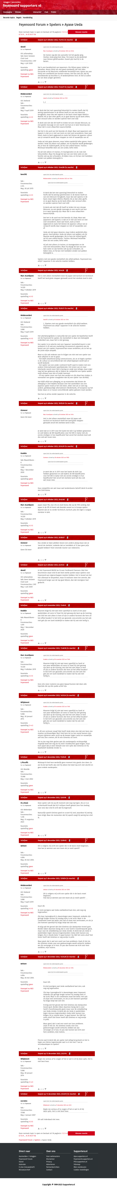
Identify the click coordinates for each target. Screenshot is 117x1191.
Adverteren (50, 1164)
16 (31, 34)
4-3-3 (31, 117)
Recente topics (9, 18)
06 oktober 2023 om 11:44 (65, 178)
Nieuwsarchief (24, 1170)
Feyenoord (28, 49)
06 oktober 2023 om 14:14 (66, 414)
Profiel (53, 12)
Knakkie (24, 453)
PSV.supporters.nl (80, 1162)
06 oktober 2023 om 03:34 (66, 51)
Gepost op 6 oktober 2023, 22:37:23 (51, 565)
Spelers (55, 25)
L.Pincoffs (24, 762)
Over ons (50, 1151)
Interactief (37, 12)
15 (28, 34)
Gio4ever (24, 410)
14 (26, 34)
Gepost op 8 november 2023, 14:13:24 (52, 695)
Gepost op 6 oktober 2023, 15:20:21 (51, 308)
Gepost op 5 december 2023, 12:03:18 (52, 798)
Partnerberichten (52, 1167)
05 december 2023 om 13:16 (65, 968)
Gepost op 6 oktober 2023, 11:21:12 (51, 40)
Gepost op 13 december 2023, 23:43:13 (52, 1094)
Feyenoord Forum (32, 25)
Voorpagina (7, 12)
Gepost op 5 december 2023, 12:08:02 (52, 840)
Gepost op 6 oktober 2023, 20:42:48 (51, 500)
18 (35, 34)
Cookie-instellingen (81, 1170)
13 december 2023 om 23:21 (63, 1105)
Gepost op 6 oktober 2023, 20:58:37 (51, 538)
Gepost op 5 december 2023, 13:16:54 (52, 878)
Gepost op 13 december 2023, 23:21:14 (52, 1054)
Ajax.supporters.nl (81, 1156)
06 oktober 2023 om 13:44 (61, 319)
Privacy (49, 1162)
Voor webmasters (53, 1156)
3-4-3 (31, 725)
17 (33, 34)
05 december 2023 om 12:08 (62, 889)
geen (31, 70)
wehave (24, 846)
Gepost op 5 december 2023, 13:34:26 (52, 957)
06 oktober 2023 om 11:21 (60, 98)
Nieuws (18, 12)
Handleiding (27, 18)
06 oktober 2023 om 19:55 (62, 457)
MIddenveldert (26, 94)
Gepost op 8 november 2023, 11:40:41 (52, 605)
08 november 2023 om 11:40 (62, 659)
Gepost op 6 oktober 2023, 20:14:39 (51, 446)
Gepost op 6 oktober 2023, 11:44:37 (51, 87)
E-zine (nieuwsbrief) (27, 1167)
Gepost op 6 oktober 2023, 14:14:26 (51, 270)
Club (46, 12)
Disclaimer (50, 1159)
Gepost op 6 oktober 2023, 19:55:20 (51, 403)
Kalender (22, 1164)
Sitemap (77, 1164)
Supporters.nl (80, 1151)
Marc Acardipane (48, 51)
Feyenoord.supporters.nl (83, 1159)
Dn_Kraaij (24, 803)
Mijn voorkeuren (80, 1167)
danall (23, 47)
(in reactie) (68, 40)
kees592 (24, 174)
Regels (18, 18)
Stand (21, 1162)
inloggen (6, 2)
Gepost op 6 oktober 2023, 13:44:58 (51, 167)
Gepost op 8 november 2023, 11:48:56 (52, 648)
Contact (49, 1170)
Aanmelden (23, 1156)
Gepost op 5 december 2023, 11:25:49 (52, 757)
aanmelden (16, 2)
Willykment (25, 702)
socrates (24, 1101)
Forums (27, 12)
